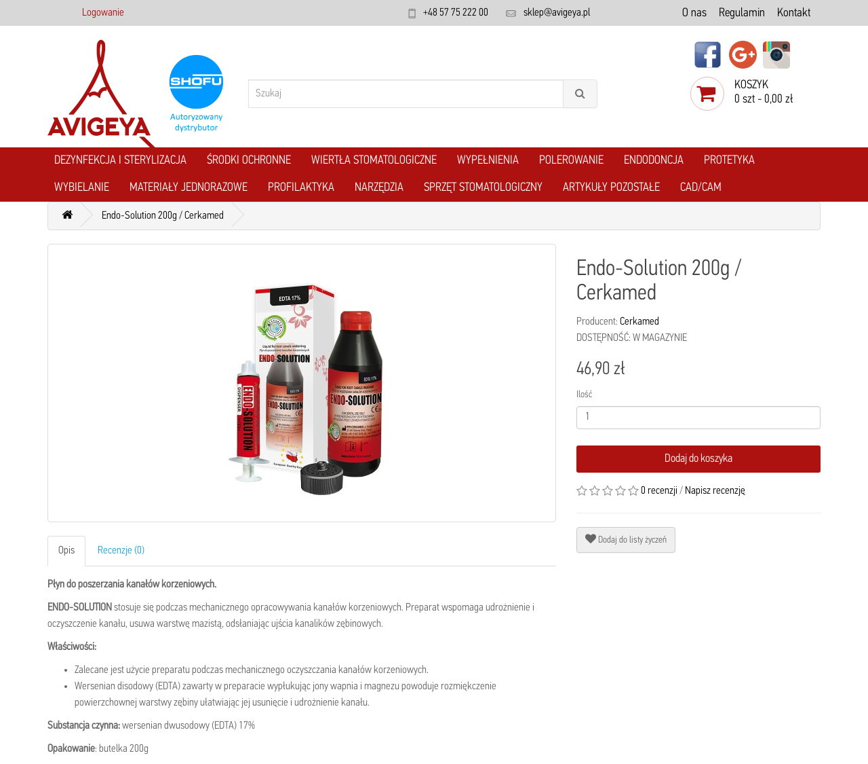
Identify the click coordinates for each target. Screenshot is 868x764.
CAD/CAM (701, 187)
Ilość (584, 395)
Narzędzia (379, 187)
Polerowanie (571, 160)
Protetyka (729, 160)
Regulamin (742, 13)
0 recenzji (659, 491)
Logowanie (103, 12)
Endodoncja (654, 160)
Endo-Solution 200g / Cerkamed (163, 216)
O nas (694, 13)
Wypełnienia (488, 160)
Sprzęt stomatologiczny (483, 187)
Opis (66, 550)
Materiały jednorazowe (189, 187)
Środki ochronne (249, 160)
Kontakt (793, 13)
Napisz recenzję (715, 491)
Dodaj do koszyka (698, 459)
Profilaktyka (301, 187)
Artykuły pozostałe (611, 187)
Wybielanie (81, 187)
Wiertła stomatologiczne (374, 160)
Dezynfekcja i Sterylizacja (120, 160)
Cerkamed (639, 321)
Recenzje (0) (121, 550)
